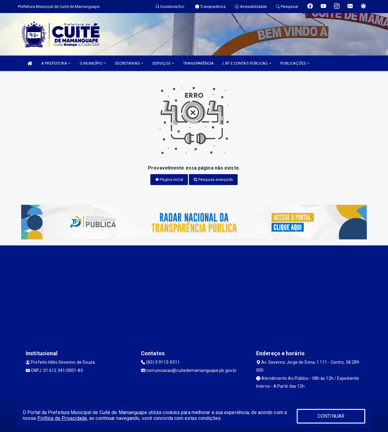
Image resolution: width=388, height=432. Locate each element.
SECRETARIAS (129, 63)
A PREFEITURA (55, 63)
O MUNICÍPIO (93, 63)
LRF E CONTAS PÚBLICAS (247, 63)
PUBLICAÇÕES (294, 63)
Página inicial (169, 179)
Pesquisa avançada (213, 179)
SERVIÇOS (163, 63)
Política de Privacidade (62, 418)
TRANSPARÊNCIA (198, 63)
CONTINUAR (331, 416)
